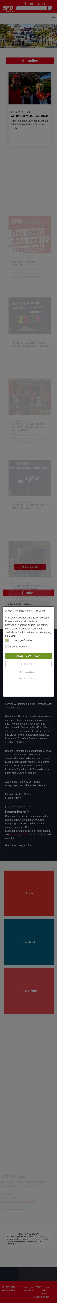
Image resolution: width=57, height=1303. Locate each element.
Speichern (28, 663)
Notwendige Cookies (18, 640)
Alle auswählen (28, 655)
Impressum (22, 678)
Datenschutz (34, 678)
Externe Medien (16, 646)
